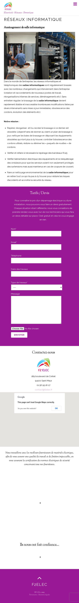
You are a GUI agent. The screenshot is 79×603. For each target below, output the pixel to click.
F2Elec (38, 592)
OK (56, 408)
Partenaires (33, 595)
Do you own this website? (27, 408)
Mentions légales (44, 595)
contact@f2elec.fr (43, 389)
